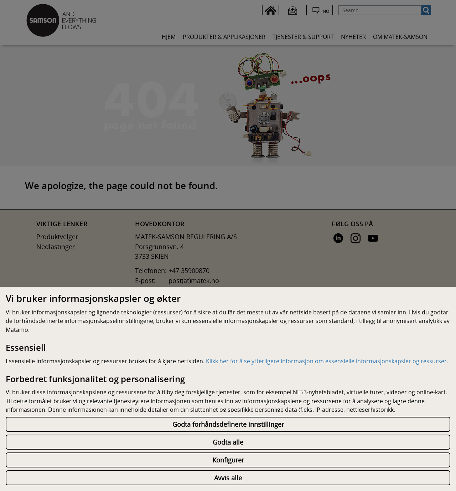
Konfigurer (228, 460)
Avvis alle (228, 478)
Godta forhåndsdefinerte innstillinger (228, 424)
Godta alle (228, 442)
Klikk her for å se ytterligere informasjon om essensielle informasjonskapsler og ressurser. (327, 361)
